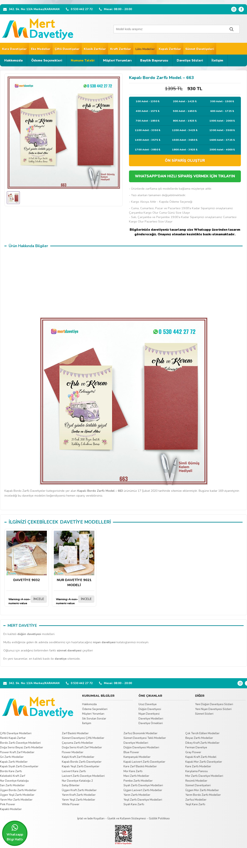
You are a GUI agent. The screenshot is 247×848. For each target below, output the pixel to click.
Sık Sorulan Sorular (94, 719)
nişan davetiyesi (104, 642)
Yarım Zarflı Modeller (137, 795)
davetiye (60, 659)
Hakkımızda (13, 60)
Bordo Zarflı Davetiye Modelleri (20, 743)
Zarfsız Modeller (195, 800)
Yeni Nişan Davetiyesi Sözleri (213, 709)
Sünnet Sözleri (204, 714)
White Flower (70, 804)
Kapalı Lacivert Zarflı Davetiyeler (144, 762)
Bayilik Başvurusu (154, 60)
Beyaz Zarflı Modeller (199, 738)
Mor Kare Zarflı (133, 771)
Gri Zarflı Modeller (12, 757)
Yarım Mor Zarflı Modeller (16, 800)
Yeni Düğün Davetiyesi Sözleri (214, 704)
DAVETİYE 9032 (26, 556)
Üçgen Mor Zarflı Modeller (202, 790)
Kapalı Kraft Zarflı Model (200, 757)
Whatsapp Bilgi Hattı (14, 832)
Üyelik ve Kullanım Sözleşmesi (126, 818)
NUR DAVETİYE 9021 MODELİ (74, 559)
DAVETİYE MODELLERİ (85, 522)
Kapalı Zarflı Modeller (14, 762)
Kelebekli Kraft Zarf (12, 776)
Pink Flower (7, 804)
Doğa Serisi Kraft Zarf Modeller (82, 747)
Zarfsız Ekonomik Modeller (140, 733)
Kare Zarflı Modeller (198, 766)
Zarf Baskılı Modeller (75, 733)
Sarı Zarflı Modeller (12, 785)
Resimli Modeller (196, 781)
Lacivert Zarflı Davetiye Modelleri (83, 776)
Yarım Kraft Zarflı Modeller (79, 795)
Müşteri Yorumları (117, 60)
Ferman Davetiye (196, 747)
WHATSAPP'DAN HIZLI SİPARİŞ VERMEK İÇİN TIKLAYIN (185, 176)
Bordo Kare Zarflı (11, 771)
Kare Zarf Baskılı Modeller (140, 766)
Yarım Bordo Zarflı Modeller (203, 795)
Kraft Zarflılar (120, 49)
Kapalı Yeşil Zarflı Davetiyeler (80, 766)
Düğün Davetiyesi (149, 709)
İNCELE (38, 599)
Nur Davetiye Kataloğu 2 (77, 781)
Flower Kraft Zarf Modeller (17, 752)
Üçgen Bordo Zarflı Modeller (18, 790)
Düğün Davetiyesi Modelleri (141, 747)
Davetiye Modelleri (150, 719)
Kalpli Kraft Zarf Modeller (78, 757)
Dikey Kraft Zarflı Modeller (202, 743)
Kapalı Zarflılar (170, 49)
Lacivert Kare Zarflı (74, 771)
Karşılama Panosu (196, 771)
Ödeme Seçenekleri (46, 60)
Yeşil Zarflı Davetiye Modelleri (143, 800)
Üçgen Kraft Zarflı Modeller (79, 790)
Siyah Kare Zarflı (134, 804)
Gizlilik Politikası (159, 818)
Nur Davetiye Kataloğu (14, 781)
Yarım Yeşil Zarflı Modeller (78, 800)
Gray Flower (193, 752)
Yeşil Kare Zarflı (195, 804)
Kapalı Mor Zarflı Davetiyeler (203, 762)
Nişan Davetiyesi (149, 714)
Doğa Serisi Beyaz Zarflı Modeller (21, 747)
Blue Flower (131, 752)
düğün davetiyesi (29, 634)
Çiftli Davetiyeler (67, 49)
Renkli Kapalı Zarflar (13, 738)
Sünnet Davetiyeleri (199, 49)
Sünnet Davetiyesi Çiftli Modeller (83, 738)
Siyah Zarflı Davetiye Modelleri (143, 785)
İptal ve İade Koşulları (90, 818)
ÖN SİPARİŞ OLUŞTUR (185, 160)
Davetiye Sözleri (190, 60)
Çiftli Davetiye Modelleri (15, 733)
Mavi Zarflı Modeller (136, 776)
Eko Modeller (40, 49)
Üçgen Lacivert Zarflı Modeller (143, 790)
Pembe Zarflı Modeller (138, 781)
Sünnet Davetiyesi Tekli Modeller (145, 738)
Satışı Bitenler (71, 785)
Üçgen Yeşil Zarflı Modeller (17, 795)
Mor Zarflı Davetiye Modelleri (204, 776)
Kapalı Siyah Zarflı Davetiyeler (19, 766)
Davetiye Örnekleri (150, 723)
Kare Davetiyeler (14, 49)
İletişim (217, 60)
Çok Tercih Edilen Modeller (202, 733)
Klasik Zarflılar (95, 49)
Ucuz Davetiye (147, 704)
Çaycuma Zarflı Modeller (77, 743)
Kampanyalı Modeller (137, 757)
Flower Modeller (72, 752)
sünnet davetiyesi (69, 650)
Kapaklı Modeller (11, 809)
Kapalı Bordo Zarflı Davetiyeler (82, 762)
